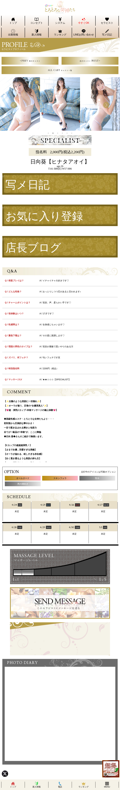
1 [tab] (48, 133)
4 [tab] (62, 133)
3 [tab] (57, 133)
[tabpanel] (60, 104)
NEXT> (90, 60)
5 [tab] (67, 133)
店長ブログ (33, 248)
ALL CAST (60, 70)
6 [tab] (71, 133)
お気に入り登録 (44, 216)
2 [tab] (53, 133)
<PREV (30, 60)
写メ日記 (27, 185)
